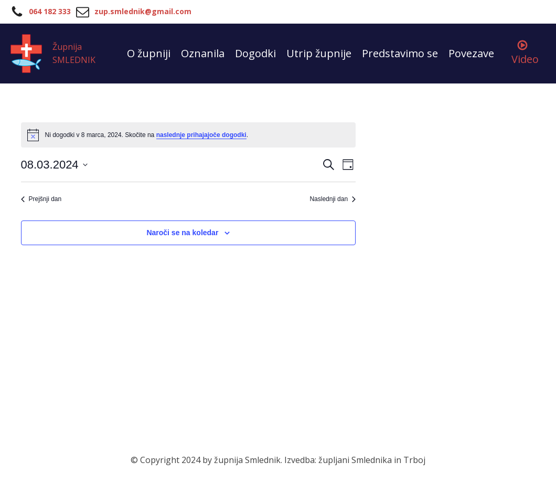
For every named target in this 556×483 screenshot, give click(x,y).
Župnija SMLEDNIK (73, 53)
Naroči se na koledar (182, 232)
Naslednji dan (332, 199)
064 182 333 (50, 11)
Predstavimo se (400, 53)
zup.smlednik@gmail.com (142, 11)
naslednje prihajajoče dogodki (201, 135)
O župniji (148, 53)
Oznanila (202, 53)
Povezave (471, 53)
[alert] (188, 135)
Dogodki (255, 53)
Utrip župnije (318, 53)
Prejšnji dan (41, 199)
